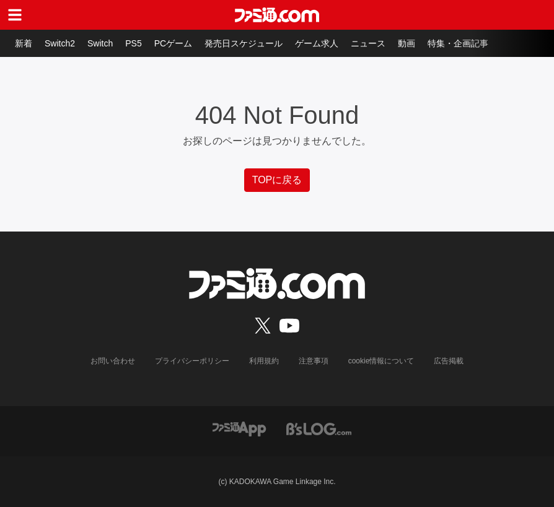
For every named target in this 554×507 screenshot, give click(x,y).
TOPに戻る (277, 180)
